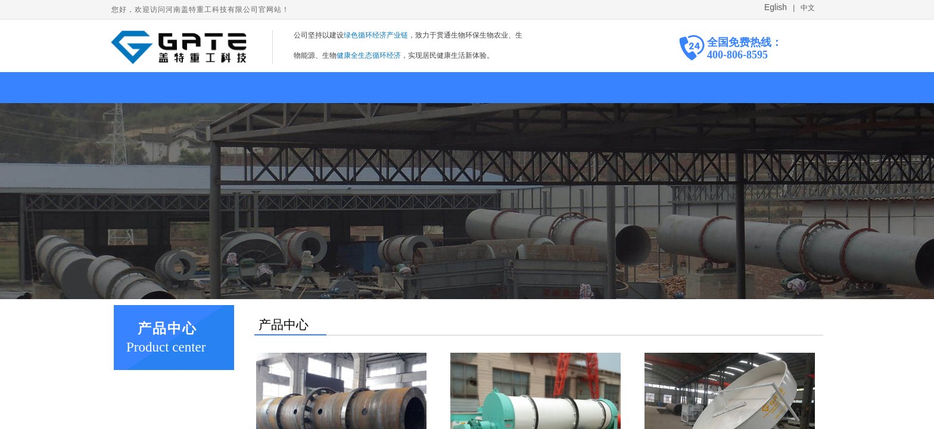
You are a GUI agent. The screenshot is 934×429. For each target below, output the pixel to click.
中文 (807, 8)
